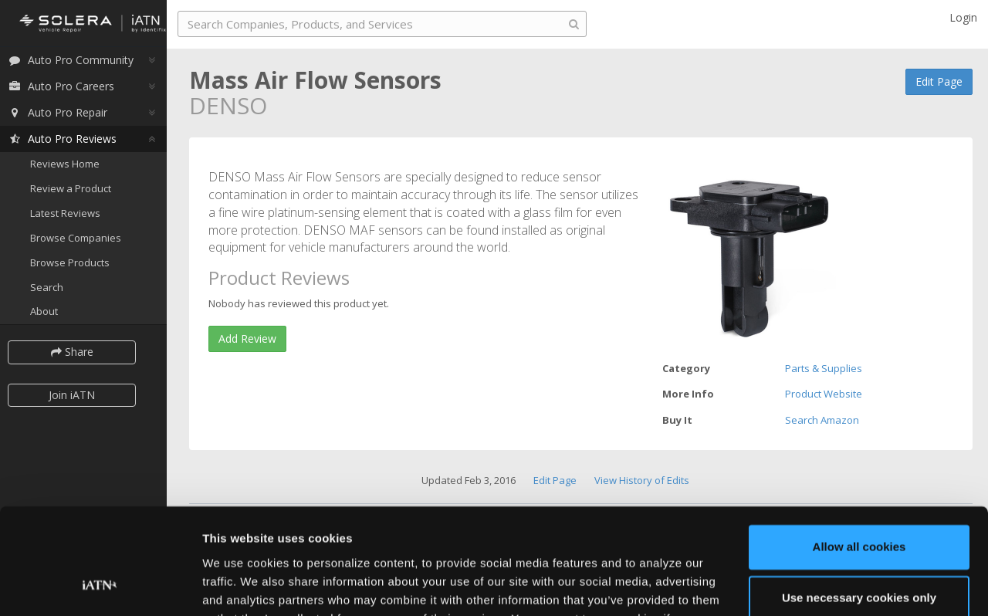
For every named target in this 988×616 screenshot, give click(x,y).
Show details (238, 585)
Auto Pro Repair (64, 114)
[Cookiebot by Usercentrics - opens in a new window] (99, 585)
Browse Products (77, 264)
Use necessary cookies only (859, 503)
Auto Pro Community (77, 61)
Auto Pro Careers (68, 87)
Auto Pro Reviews (69, 140)
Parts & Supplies (823, 368)
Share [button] (79, 353)
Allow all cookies (859, 453)
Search (53, 288)
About (51, 313)
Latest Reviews (72, 215)
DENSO (228, 105)
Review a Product (77, 190)
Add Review (247, 338)
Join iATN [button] (79, 395)
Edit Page (939, 81)
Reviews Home (72, 165)
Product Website (823, 394)
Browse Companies (82, 239)
